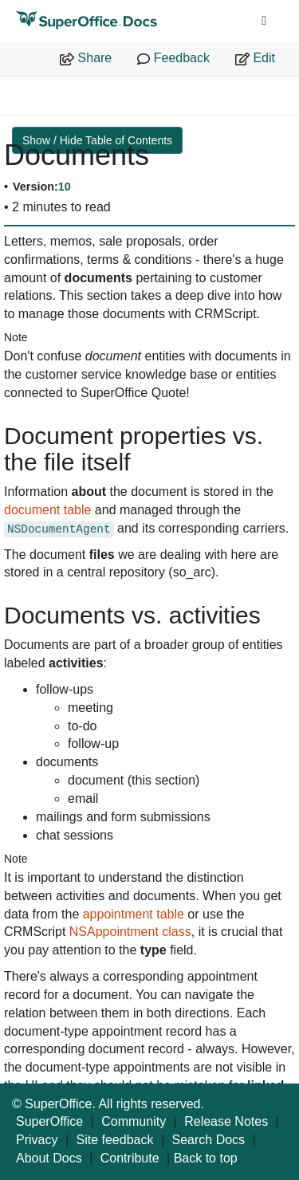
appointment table (133, 914)
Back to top (206, 1158)
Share (86, 58)
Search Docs (209, 1140)
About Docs (49, 1158)
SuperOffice (49, 1121)
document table (47, 510)
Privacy (36, 1140)
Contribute (129, 1158)
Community (133, 1121)
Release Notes (226, 1121)
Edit (255, 58)
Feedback (173, 58)
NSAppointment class (130, 931)
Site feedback (115, 1140)
